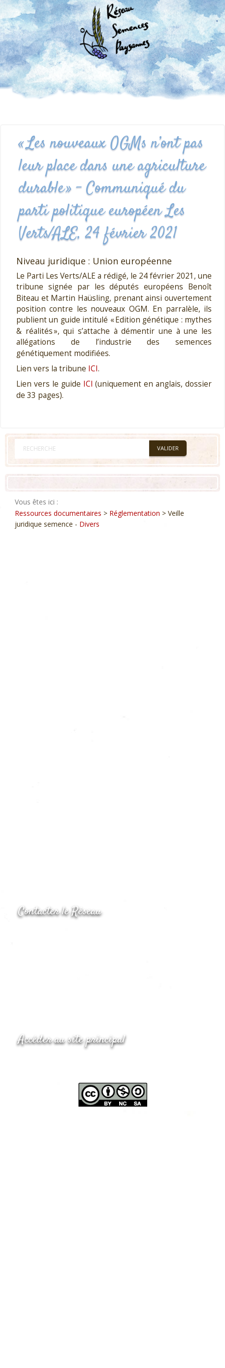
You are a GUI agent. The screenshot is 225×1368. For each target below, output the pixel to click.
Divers (89, 524)
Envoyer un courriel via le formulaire (92, 976)
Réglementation (134, 513)
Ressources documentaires (58, 513)
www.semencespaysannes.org (72, 1064)
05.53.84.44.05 (53, 937)
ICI (93, 368)
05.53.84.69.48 (53, 956)
